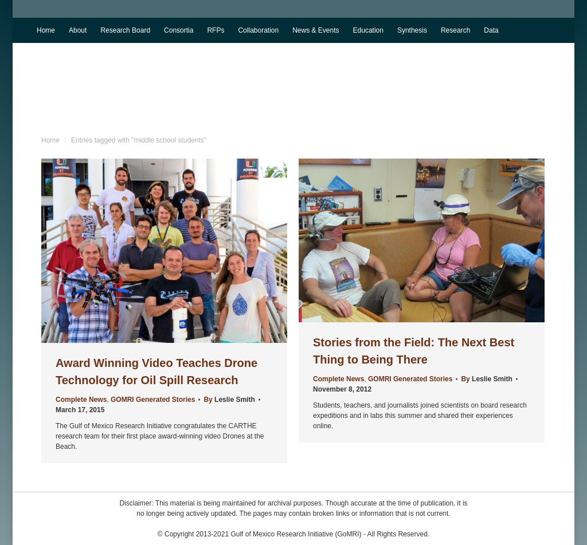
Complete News (81, 400)
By (229, 400)
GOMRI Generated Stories (153, 400)
